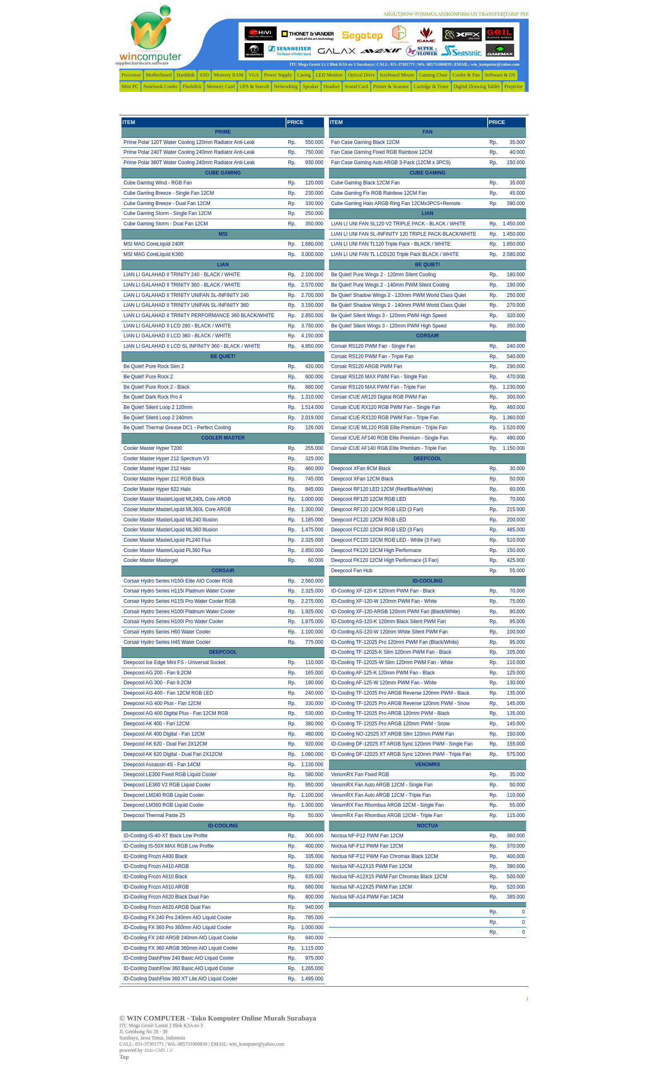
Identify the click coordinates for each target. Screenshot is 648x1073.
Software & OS (500, 75)
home (150, 35)
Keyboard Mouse (397, 75)
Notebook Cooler (160, 86)
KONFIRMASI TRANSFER (475, 14)
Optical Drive (361, 75)
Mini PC (130, 86)
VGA (253, 75)
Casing (304, 75)
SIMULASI (434, 14)
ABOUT (391, 14)
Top (124, 1057)
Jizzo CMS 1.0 (158, 1050)
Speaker (311, 86)
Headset (332, 86)
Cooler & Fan (466, 75)
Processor (131, 75)
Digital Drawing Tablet (477, 86)
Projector (514, 86)
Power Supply (278, 75)
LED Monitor (329, 75)
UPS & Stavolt (254, 86)
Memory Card (221, 86)
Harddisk (185, 75)
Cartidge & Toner (431, 86)
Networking (286, 86)
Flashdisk (192, 86)
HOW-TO (411, 14)
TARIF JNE (517, 14)
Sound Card (356, 86)
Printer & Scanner (391, 86)
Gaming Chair (433, 75)
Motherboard (159, 75)
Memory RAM (228, 75)
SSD (204, 75)
